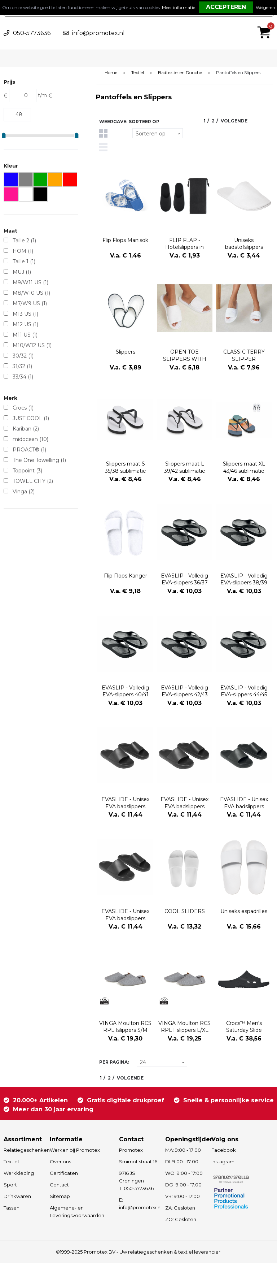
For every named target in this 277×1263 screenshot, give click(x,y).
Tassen (11, 1208)
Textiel (137, 72)
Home (111, 72)
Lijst (103, 147)
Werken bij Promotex (75, 1150)
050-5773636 (31, 33)
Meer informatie (178, 7)
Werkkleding (19, 1173)
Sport (10, 1185)
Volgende (234, 121)
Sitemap (60, 1196)
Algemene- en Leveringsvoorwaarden (77, 1211)
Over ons (60, 1161)
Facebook (223, 1150)
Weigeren (265, 7)
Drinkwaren (17, 1196)
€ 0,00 (266, 23)
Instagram (222, 1161)
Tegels (103, 133)
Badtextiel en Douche (180, 72)
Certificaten (64, 1173)
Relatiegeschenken (23, 1150)
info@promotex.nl (98, 33)
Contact (59, 1185)
